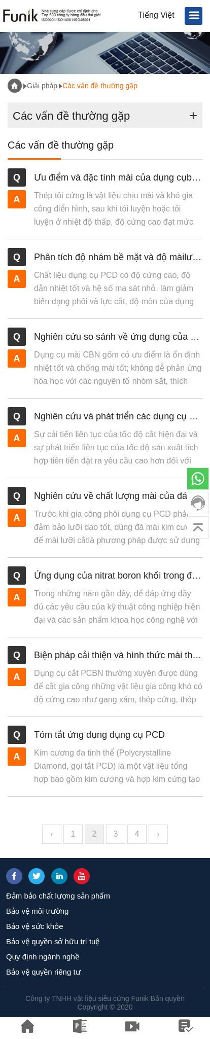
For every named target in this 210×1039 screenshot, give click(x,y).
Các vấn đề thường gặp (99, 86)
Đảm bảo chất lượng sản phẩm (58, 895)
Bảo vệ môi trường (37, 911)
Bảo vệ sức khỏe (34, 926)
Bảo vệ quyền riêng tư (43, 972)
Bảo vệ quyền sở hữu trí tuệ (52, 941)
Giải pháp (42, 86)
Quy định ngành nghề (42, 956)
